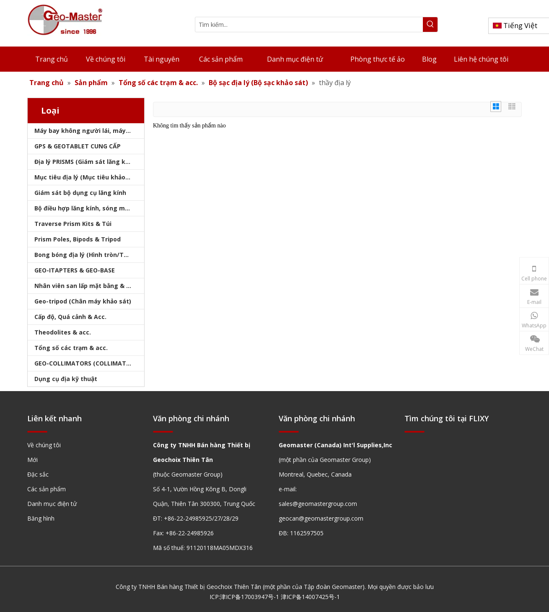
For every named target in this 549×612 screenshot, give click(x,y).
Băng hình (40, 518)
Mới (32, 460)
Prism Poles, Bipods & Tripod (77, 239)
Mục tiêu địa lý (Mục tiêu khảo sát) (86, 177)
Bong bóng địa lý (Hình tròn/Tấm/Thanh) (89, 255)
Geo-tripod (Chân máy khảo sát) (82, 301)
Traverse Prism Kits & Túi (72, 224)
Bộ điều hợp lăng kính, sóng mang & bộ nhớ (89, 208)
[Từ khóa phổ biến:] (430, 24)
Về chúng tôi (44, 445)
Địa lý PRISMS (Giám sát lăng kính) (85, 162)
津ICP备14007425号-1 (310, 597)
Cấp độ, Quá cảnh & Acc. (70, 317)
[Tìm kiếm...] (309, 24)
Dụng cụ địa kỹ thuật (65, 379)
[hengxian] (37, 431)
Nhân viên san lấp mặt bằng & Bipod (88, 286)
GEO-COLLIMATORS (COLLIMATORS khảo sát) (89, 363)
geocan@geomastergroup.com (321, 518)
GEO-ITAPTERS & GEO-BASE (74, 270)
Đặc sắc (38, 474)
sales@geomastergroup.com (318, 504)
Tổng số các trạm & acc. (71, 348)
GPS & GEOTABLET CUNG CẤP (77, 146)
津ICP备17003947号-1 (249, 597)
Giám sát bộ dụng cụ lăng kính (80, 193)
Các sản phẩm (46, 489)
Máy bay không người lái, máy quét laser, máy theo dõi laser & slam (89, 131)
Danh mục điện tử (52, 504)
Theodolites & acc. (62, 332)
